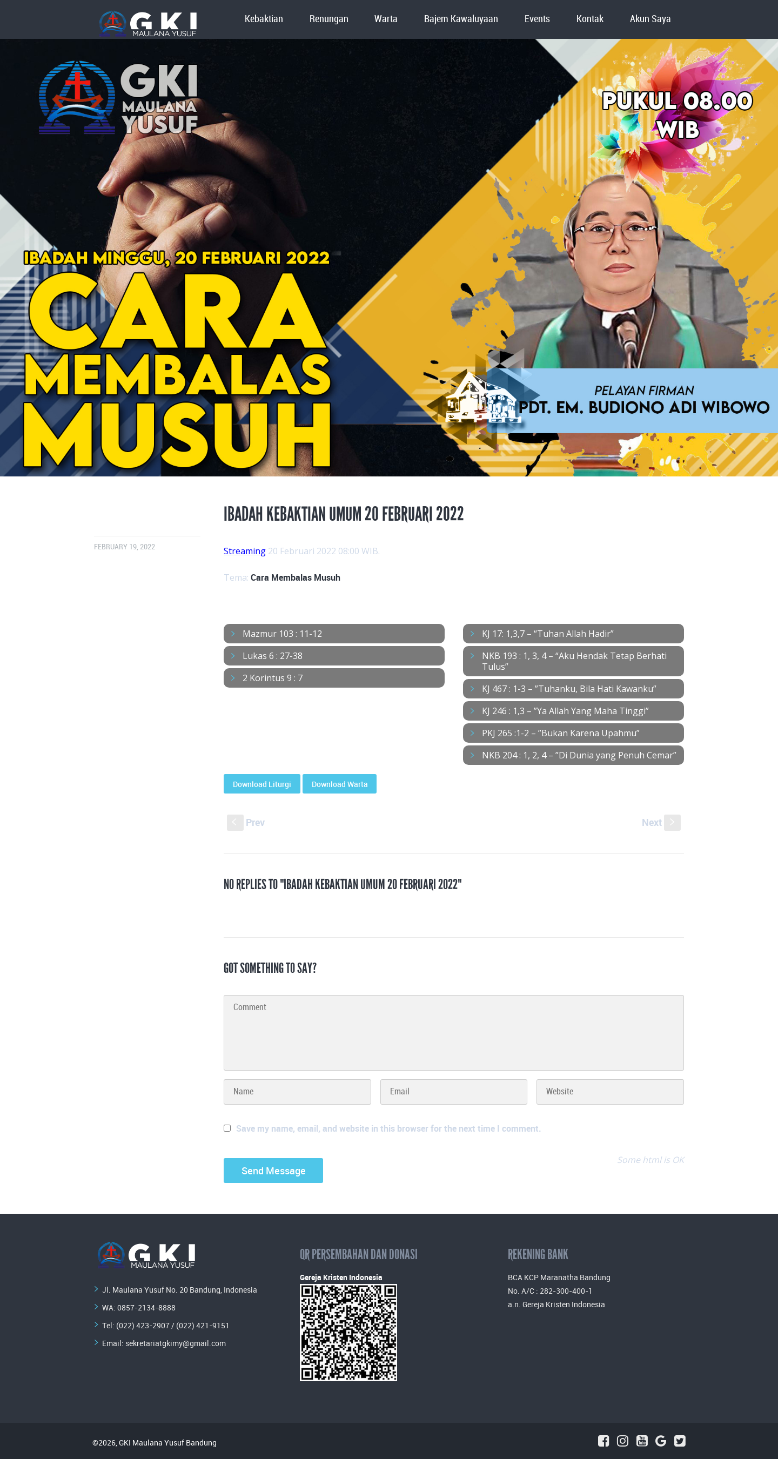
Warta (386, 19)
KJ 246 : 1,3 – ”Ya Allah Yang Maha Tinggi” (565, 711)
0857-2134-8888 (146, 1307)
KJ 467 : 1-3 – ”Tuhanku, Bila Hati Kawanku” (569, 689)
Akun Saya (650, 19)
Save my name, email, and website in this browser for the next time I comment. (388, 1128)
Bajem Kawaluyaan (461, 19)
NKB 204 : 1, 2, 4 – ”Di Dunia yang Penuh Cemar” (579, 755)
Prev (246, 822)
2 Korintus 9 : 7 (273, 678)
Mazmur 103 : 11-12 (282, 634)
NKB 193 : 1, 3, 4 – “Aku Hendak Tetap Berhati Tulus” (574, 661)
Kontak (589, 19)
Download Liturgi (262, 784)
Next (661, 822)
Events (537, 19)
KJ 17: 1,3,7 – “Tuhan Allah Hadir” (548, 634)
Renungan (329, 19)
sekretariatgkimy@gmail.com (175, 1343)
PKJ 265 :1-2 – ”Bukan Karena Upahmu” (561, 733)
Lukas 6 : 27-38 (273, 656)
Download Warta (340, 784)
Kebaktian (264, 19)
